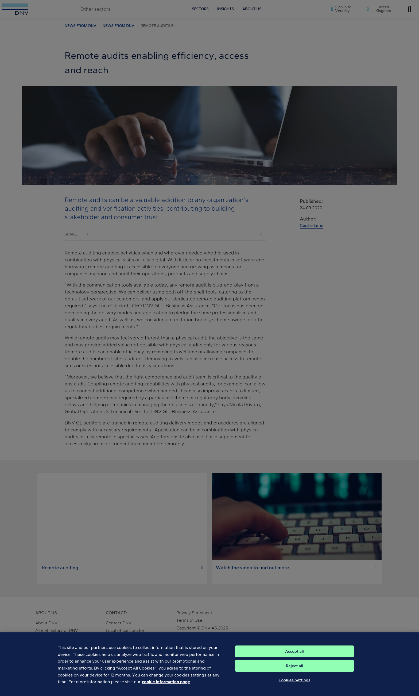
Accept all (294, 655)
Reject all (294, 669)
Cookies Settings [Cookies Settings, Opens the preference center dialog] (295, 684)
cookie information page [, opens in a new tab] (166, 685)
